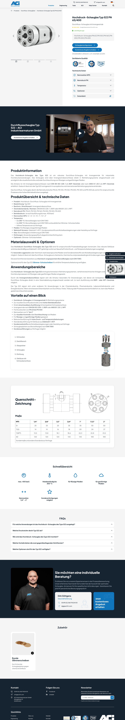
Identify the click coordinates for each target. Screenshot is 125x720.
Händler (48, 716)
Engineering (63, 5)
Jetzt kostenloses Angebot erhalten (104, 601)
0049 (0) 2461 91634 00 (80, 2)
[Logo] (15, 3)
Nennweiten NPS (82, 75)
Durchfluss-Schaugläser (28, 10)
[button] (112, 2)
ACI (82, 5)
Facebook (52, 691)
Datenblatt (92, 96)
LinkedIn (51, 694)
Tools (74, 5)
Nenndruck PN (81, 80)
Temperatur (80, 85)
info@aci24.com (99, 2)
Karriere (30, 718)
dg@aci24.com (66, 606)
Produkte (51, 5)
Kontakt (104, 5)
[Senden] (112, 697)
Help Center (93, 5)
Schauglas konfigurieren (85, 45)
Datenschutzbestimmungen (94, 700)
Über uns (30, 716)
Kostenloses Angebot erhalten (87, 50)
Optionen (79, 91)
